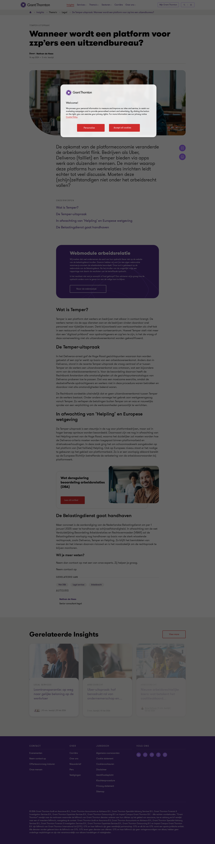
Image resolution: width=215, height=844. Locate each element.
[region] (108, 110)
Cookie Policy (71, 117)
